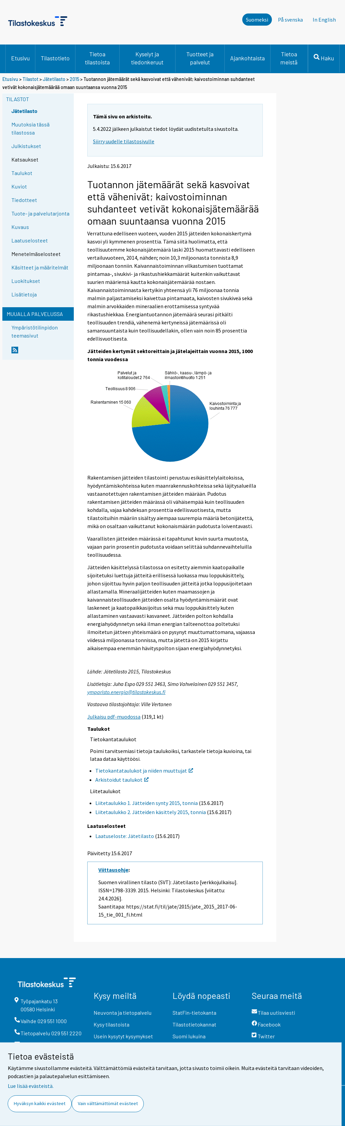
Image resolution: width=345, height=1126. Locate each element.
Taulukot (21, 173)
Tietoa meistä (288, 58)
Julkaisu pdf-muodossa (113, 716)
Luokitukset (25, 281)
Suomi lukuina (189, 1036)
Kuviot (19, 186)
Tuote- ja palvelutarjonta (40, 213)
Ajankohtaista (247, 58)
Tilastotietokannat (194, 1024)
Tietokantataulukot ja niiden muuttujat (144, 770)
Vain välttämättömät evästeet (108, 1103)
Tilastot (30, 79)
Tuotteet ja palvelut (200, 58)
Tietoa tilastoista (97, 58)
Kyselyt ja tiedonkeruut (147, 58)
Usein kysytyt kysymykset (123, 1036)
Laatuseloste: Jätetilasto (124, 836)
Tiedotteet (24, 200)
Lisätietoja (24, 294)
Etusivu (20, 58)
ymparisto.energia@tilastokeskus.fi (126, 692)
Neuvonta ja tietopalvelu (123, 1012)
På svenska (290, 19)
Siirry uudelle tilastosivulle (123, 141)
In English (324, 19)
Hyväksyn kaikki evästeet (39, 1103)
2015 (74, 79)
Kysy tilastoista (111, 1024)
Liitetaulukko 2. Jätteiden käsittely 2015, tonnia (150, 812)
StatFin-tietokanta (194, 1012)
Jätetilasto (54, 79)
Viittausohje (113, 869)
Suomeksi (257, 19)
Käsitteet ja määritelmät (39, 267)
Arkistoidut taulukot (122, 779)
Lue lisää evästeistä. (31, 1085)
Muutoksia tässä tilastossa (30, 128)
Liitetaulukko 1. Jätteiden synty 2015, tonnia (146, 803)
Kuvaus (20, 227)
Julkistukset (26, 146)
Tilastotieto (55, 58)
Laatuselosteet (29, 240)
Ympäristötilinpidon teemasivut (34, 331)
